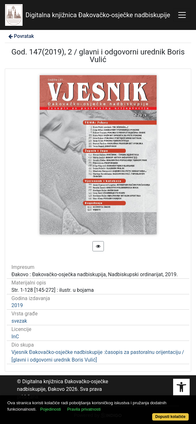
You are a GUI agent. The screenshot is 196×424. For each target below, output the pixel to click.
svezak (19, 321)
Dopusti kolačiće (170, 416)
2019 (17, 305)
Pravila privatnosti (83, 409)
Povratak (20, 36)
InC (15, 337)
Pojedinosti (50, 409)
